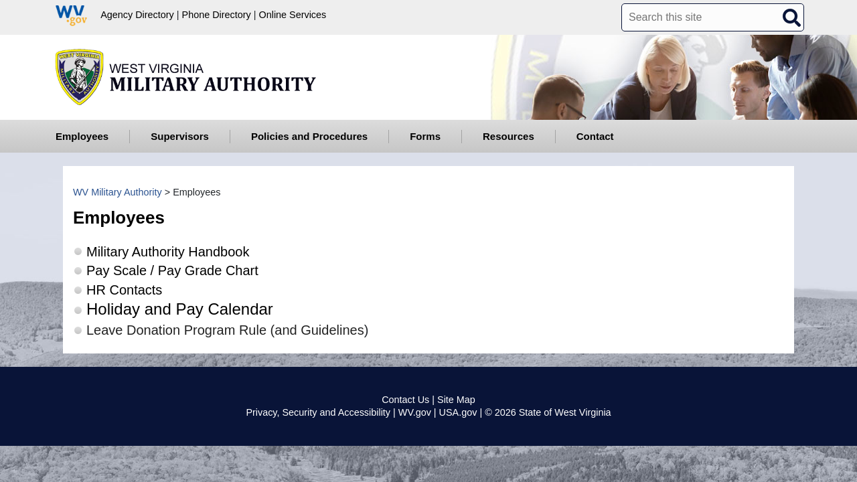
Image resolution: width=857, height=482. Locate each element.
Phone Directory (216, 14)
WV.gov (414, 412)
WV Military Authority (117, 192)
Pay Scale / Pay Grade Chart (172, 270)
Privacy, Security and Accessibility (318, 412)
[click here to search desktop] (791, 16)
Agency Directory (137, 14)
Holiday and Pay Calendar (179, 309)
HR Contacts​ (124, 290)
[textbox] (712, 17)
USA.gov (458, 412)
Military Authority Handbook (167, 251)
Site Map (456, 399)
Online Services (292, 14)
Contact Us (405, 399)
